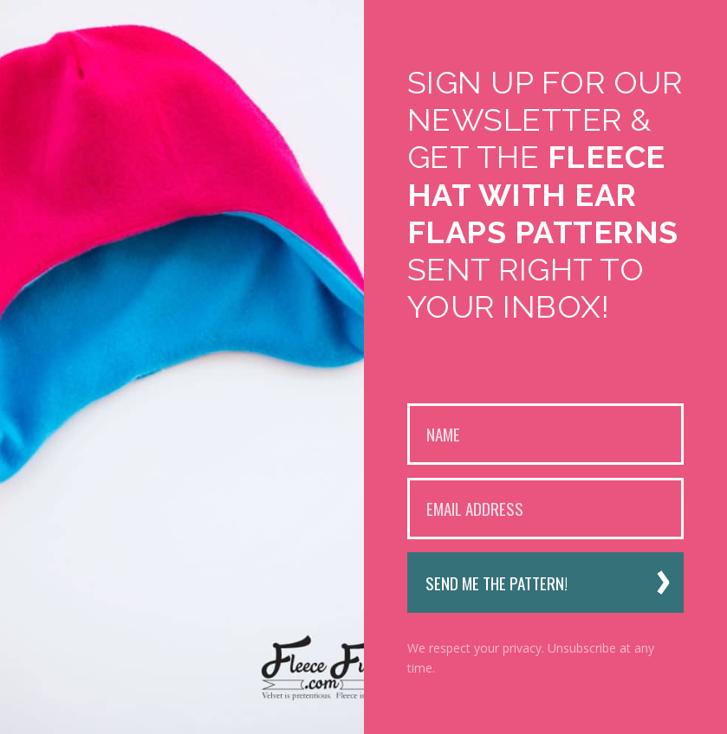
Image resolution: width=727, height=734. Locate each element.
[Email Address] (546, 508)
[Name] (546, 434)
